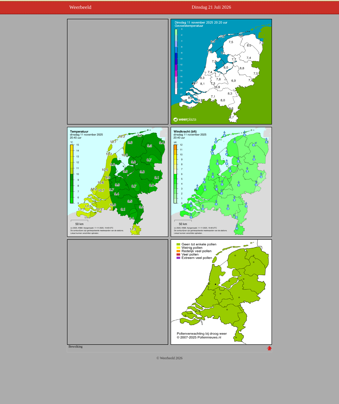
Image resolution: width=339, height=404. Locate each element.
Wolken (117, 292)
